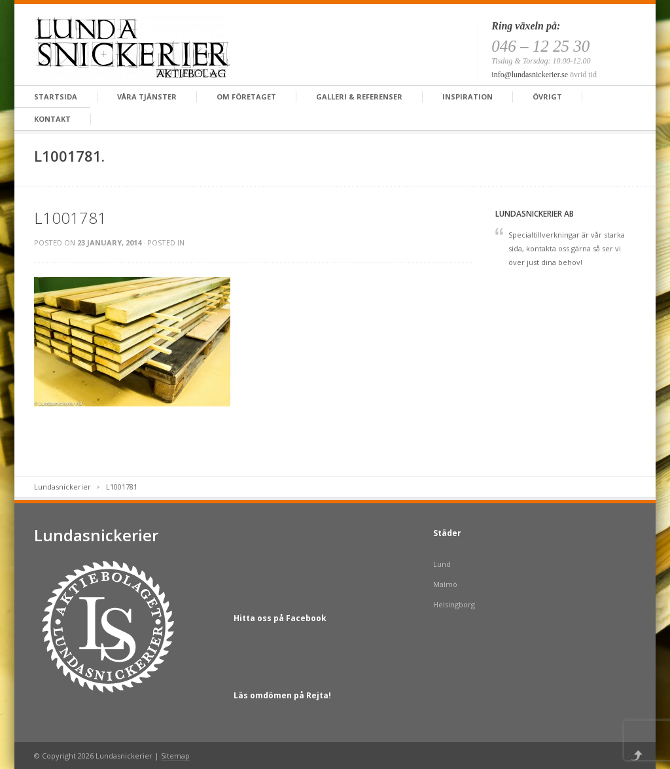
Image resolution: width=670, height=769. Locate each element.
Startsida (55, 96)
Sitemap (175, 755)
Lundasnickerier (62, 487)
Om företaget (246, 96)
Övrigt (547, 96)
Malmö (445, 584)
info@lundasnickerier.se (529, 74)
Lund (442, 564)
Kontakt (52, 119)
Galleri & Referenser (359, 96)
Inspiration (467, 96)
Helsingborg (454, 604)
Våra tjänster (147, 96)
